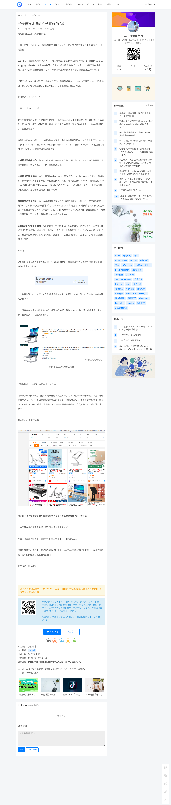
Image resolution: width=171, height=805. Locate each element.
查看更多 (149, 105)
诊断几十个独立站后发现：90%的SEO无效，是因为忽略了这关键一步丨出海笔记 (135, 182)
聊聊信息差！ (32, 673)
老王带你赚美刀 (133, 35)
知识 (38, 4)
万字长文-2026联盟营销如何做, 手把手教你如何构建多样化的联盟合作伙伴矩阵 (136, 124)
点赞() (52, 631)
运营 (58, 4)
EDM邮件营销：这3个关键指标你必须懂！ (95, 694)
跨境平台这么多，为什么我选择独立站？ (28, 694)
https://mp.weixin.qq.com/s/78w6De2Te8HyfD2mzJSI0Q (54, 662)
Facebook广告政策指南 (130, 334)
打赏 (71, 631)
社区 (117, 4)
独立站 (32, 650)
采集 (109, 4)
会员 (150, 4)
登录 (21, 750)
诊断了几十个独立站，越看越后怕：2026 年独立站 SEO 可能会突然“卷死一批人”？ (136, 152)
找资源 (69, 4)
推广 (48, 4)
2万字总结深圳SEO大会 (130, 190)
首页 (30, 4)
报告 (100, 4)
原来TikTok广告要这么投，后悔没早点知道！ (72, 694)
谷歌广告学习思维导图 (129, 340)
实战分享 (36, 15)
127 (119, 69)
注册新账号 (32, 750)
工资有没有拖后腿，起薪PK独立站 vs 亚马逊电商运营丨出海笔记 (56, 669)
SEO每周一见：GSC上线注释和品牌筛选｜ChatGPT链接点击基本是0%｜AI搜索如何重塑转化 (135, 163)
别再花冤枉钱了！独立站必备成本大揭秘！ (50, 694)
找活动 (90, 4)
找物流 (80, 4)
